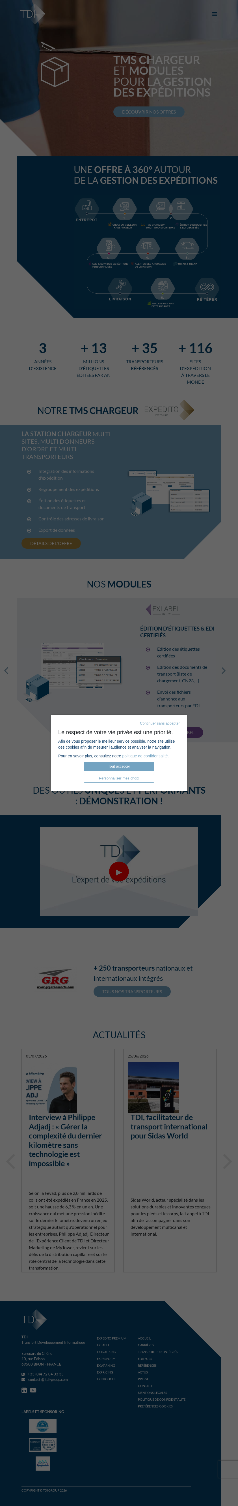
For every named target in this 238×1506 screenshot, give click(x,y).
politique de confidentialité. (145, 756)
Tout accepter (119, 766)
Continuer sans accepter (160, 723)
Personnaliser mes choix (119, 778)
